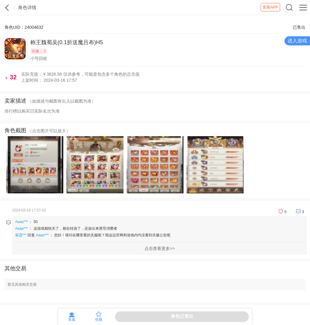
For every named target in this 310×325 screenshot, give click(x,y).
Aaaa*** (21, 222)
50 (36, 222)
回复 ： (92, 235)
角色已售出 (182, 316)
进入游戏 (297, 40)
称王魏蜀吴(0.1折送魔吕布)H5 (66, 42)
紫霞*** (21, 235)
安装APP (270, 7)
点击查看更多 (157, 248)
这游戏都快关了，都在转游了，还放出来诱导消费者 (75, 228)
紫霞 (7, 8)
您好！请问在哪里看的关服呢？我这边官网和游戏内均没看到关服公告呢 (112, 235)
